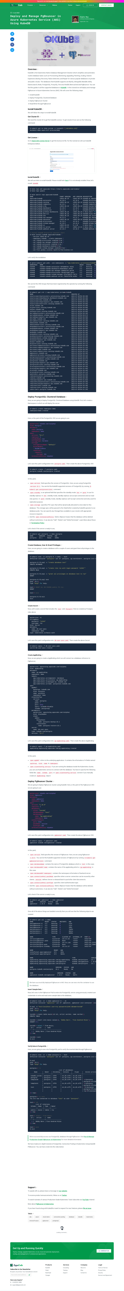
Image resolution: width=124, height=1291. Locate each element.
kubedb (80, 1212)
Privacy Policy (102, 1265)
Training (65, 1265)
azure (37, 1212)
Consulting (66, 1262)
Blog (82, 1265)
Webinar (54, 5)
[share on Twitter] (12, 34)
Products (31, 5)
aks (30, 1212)
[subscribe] (29, 1270)
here (66, 180)
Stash (47, 1265)
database (71, 1212)
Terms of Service (103, 1262)
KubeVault (48, 1267)
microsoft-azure (34, 1215)
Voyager (47, 1270)
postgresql (55, 1215)
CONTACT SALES (106, 5)
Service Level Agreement (105, 1270)
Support (78, 5)
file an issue (87, 1203)
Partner (70, 5)
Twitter (64, 1190)
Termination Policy (37, 521)
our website (63, 1186)
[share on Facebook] (12, 45)
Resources (43, 5)
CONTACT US (104, 1246)
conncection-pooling (59, 1212)
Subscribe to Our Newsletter (20, 1264)
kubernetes (89, 1212)
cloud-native (46, 1212)
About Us (83, 1262)
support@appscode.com (18, 1280)
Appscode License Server (41, 141)
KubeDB (63, 87)
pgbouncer (46, 1215)
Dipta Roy (84, 17)
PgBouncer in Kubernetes (45, 1199)
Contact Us (84, 1267)
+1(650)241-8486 (16, 1277)
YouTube (85, 1195)
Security (100, 1267)
